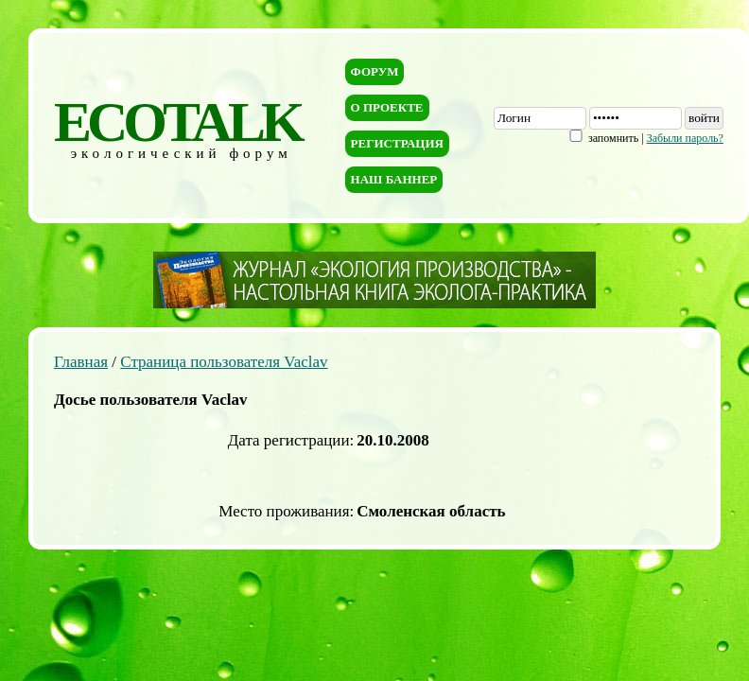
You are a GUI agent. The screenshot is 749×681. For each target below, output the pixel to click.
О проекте (387, 107)
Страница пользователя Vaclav (223, 362)
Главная (81, 362)
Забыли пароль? (685, 138)
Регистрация (397, 143)
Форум (375, 71)
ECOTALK (177, 122)
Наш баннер (394, 179)
